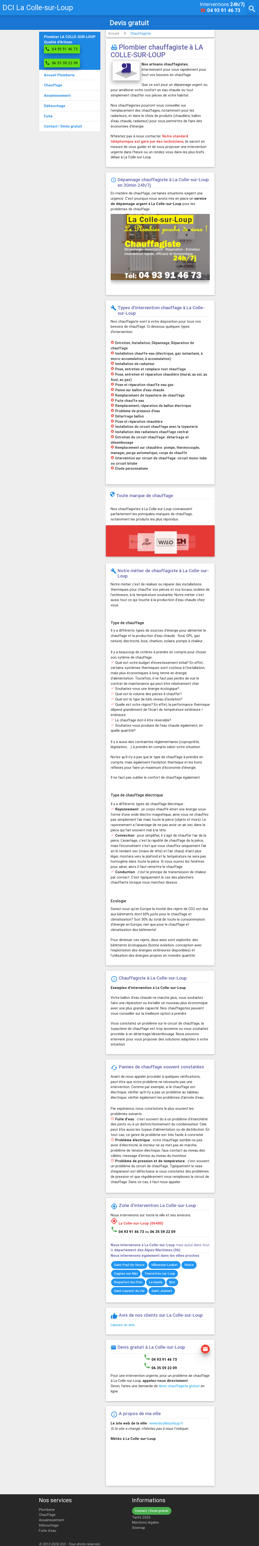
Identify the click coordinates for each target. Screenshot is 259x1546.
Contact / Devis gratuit (152, 1511)
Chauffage (47, 1514)
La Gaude (156, 1282)
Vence (189, 1265)
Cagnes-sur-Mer (126, 1273)
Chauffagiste (140, 33)
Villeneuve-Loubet (164, 1265)
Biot (172, 1282)
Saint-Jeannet (161, 1291)
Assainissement (51, 1520)
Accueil (113, 33)
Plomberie (47, 1509)
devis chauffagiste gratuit (179, 1386)
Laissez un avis (123, 1324)
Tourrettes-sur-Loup (160, 1273)
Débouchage (49, 1525)
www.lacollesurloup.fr (166, 1423)
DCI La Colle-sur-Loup (37, 7)
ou (160, 1231)
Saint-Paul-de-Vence (129, 1265)
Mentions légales (145, 1522)
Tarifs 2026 (141, 1517)
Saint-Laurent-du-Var (129, 1291)
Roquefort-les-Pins (128, 1282)
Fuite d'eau (47, 1530)
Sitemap (138, 1527)
